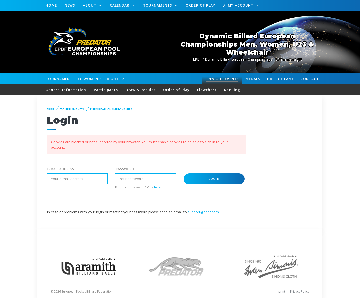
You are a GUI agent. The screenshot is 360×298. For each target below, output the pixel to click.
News (70, 5)
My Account (239, 5)
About (90, 5)
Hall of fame (280, 78)
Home (51, 5)
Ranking (232, 90)
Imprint (280, 292)
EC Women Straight (99, 78)
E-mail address (61, 169)
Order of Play (200, 5)
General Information (66, 90)
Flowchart (207, 90)
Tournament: (60, 78)
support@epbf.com (203, 212)
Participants (106, 90)
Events (222, 79)
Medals (253, 78)
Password (125, 169)
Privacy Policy (299, 292)
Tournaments (158, 5)
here (157, 187)
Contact (310, 78)
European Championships (111, 109)
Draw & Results (141, 90)
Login (214, 179)
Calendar (120, 5)
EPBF (50, 109)
